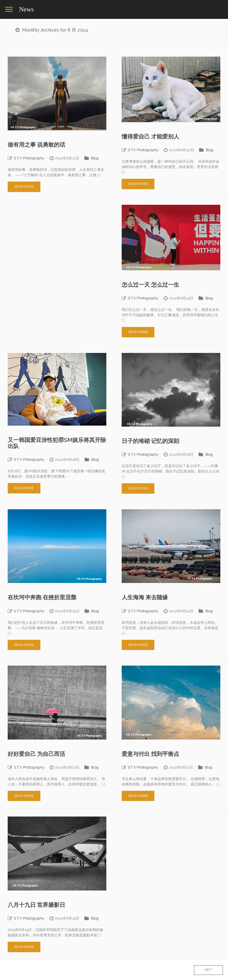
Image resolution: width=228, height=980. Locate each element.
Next (208, 970)
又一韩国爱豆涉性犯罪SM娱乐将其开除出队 (57, 443)
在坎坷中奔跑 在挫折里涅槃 (42, 597)
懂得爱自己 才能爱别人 (150, 136)
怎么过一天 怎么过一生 (150, 285)
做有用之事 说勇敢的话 (36, 145)
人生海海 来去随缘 (145, 597)
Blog (95, 158)
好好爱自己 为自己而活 (36, 754)
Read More (24, 186)
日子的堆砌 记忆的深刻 (150, 441)
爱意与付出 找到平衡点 (150, 754)
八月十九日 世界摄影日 (36, 905)
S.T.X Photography (29, 158)
